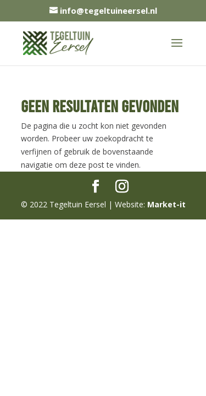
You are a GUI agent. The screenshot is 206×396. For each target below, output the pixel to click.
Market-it (166, 204)
